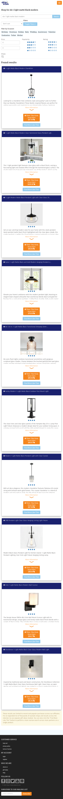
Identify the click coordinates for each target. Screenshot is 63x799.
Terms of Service (7, 749)
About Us (5, 767)
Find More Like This (31, 125)
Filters (25, 21)
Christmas (13, 32)
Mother (20, 35)
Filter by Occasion (7, 29)
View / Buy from (31, 117)
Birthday (5, 32)
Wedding (33, 32)
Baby (27, 32)
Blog (4, 772)
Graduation (6, 35)
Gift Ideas (5, 770)
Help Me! (5, 743)
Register (5, 759)
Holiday (21, 32)
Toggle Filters (30, 24)
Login (4, 756)
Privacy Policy (6, 746)
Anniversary (42, 32)
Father (13, 35)
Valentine (51, 32)
